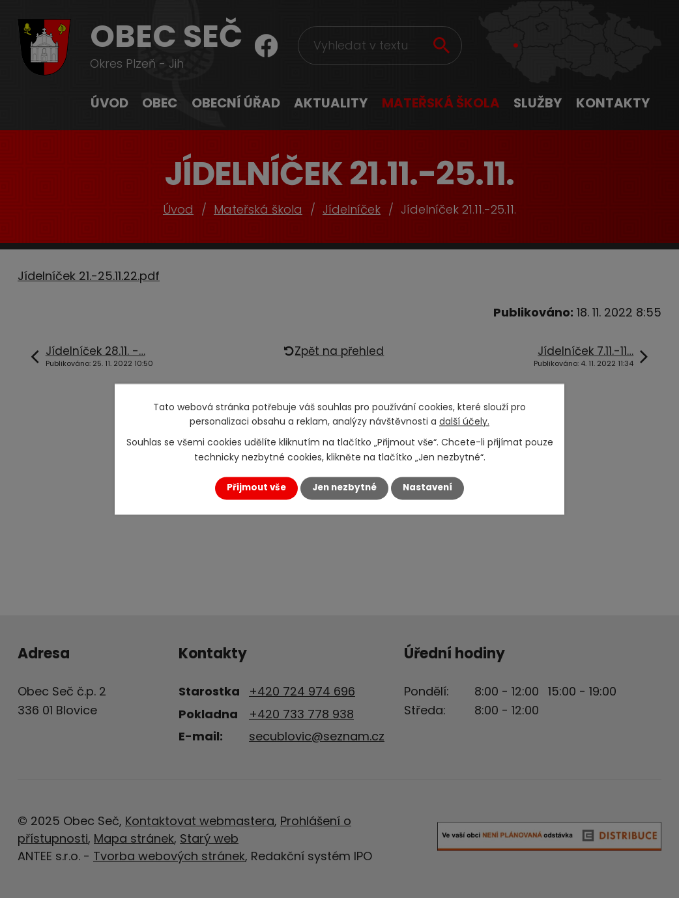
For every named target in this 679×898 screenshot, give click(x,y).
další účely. (464, 421)
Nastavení (427, 488)
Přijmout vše (256, 488)
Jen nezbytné (344, 488)
